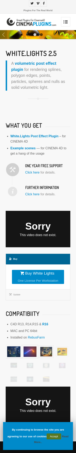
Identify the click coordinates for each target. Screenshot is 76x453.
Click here (32, 172)
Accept (54, 436)
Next (72, 34)
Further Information (42, 187)
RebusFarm (36, 337)
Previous (3, 34)
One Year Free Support (44, 166)
